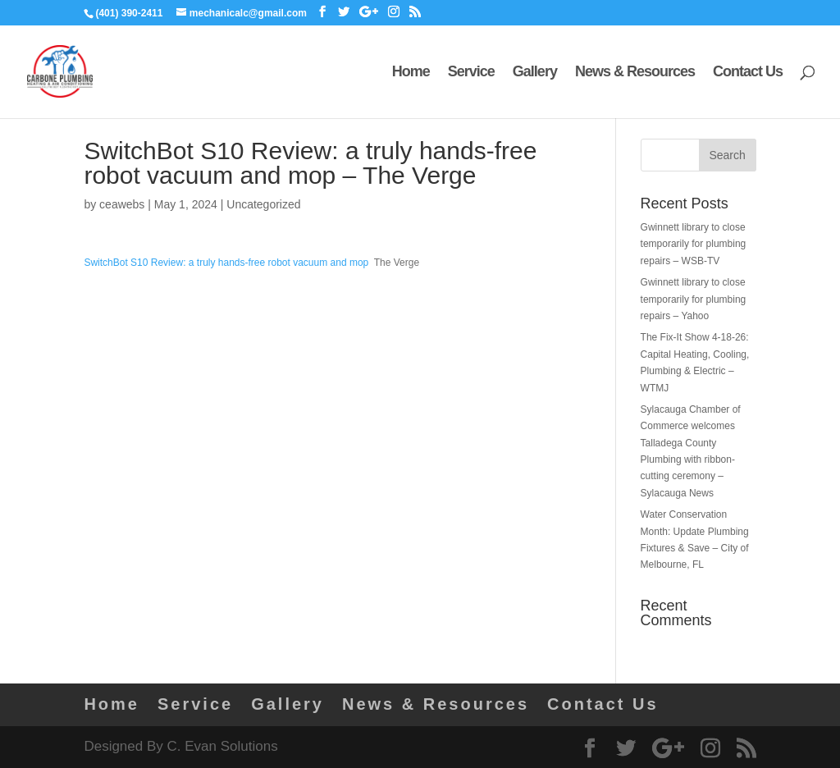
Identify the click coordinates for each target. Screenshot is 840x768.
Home (411, 73)
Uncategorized (263, 204)
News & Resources (635, 73)
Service (471, 73)
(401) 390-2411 (128, 13)
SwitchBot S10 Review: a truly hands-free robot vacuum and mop (226, 262)
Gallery (535, 73)
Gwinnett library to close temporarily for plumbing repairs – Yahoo (693, 299)
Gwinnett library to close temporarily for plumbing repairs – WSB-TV (693, 244)
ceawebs (121, 204)
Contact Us (748, 73)
